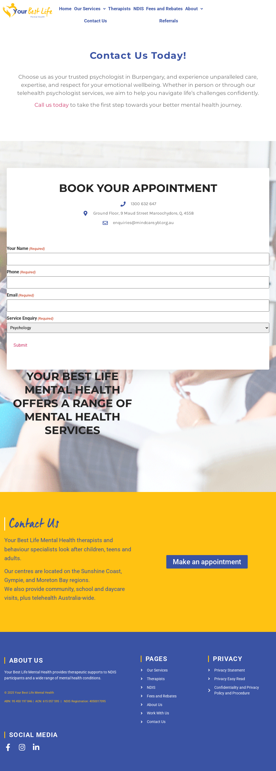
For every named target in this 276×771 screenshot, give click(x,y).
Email (20, 287)
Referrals (168, 20)
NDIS (138, 8)
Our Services (90, 8)
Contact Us (95, 20)
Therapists (119, 8)
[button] (90, 9)
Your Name (26, 243)
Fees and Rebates (164, 8)
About (194, 8)
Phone (21, 265)
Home (65, 8)
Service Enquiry (30, 309)
